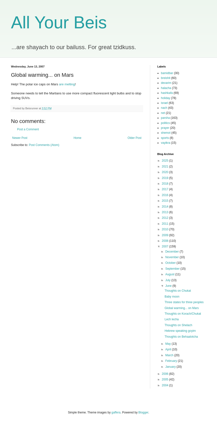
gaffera (115, 412)
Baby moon (172, 296)
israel (164, 103)
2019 (165, 178)
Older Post (134, 138)
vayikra (165, 142)
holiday (165, 98)
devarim (166, 83)
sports (165, 138)
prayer (165, 128)
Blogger (143, 412)
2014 (165, 206)
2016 (165, 195)
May (168, 343)
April (168, 349)
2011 (165, 223)
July (168, 280)
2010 (165, 229)
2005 (165, 379)
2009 (165, 235)
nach (164, 108)
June (168, 286)
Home (77, 138)
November (172, 257)
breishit (165, 78)
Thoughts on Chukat (178, 290)
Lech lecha (172, 319)
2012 (165, 218)
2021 (165, 166)
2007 (165, 246)
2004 (165, 385)
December (172, 251)
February (171, 361)
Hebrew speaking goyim (180, 331)
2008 (165, 241)
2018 (165, 183)
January (171, 366)
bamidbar (167, 73)
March (169, 355)
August (170, 274)
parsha (165, 118)
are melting (67, 84)
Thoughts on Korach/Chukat (183, 313)
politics (165, 123)
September (172, 268)
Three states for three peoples (184, 302)
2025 (165, 160)
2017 (165, 189)
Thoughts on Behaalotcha (181, 336)
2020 (165, 172)
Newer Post (19, 138)
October (171, 263)
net (163, 113)
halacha (166, 88)
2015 (165, 200)
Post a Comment (28, 129)
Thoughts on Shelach (178, 325)
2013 (165, 212)
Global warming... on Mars (182, 308)
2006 (165, 374)
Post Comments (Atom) (44, 145)
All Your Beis (59, 22)
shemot (165, 132)
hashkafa (167, 93)
